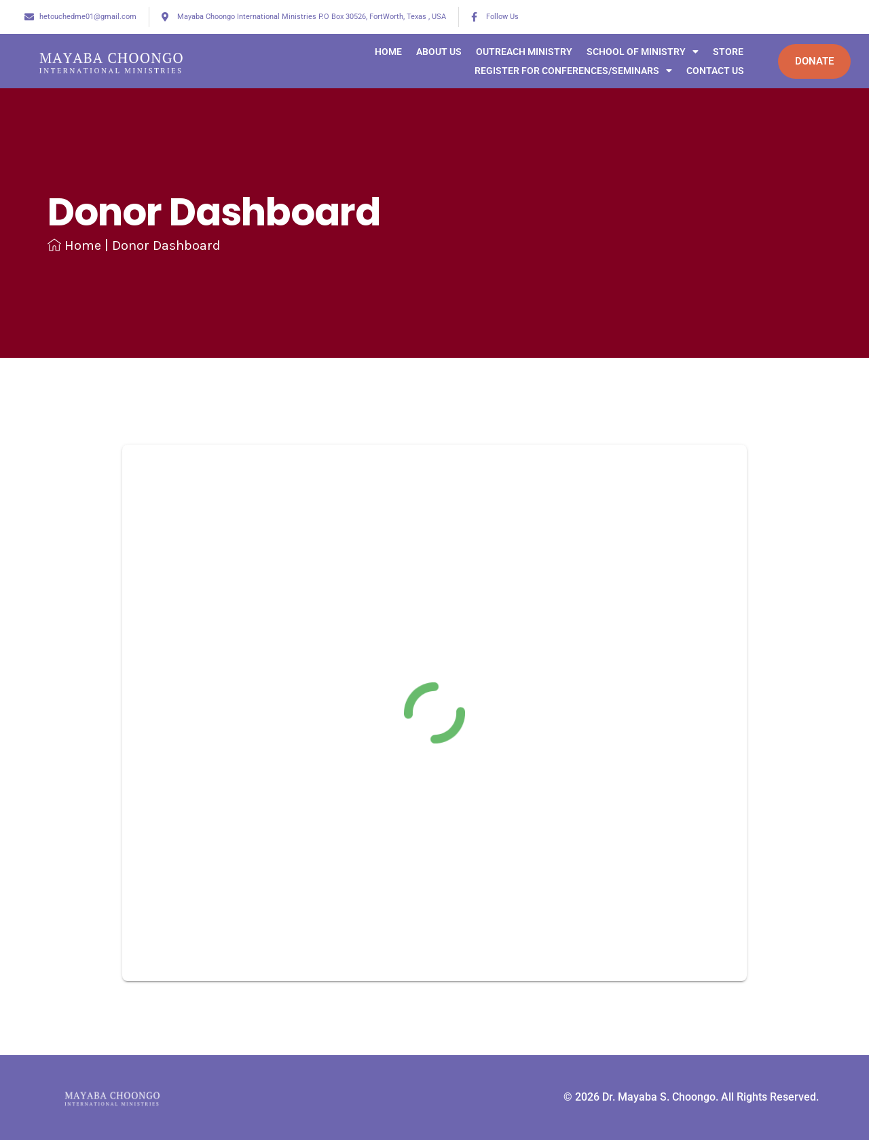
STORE (720, 51)
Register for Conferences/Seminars (565, 70)
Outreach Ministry (516, 51)
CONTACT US (707, 70)
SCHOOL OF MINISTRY (634, 51)
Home (380, 51)
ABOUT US (431, 51)
